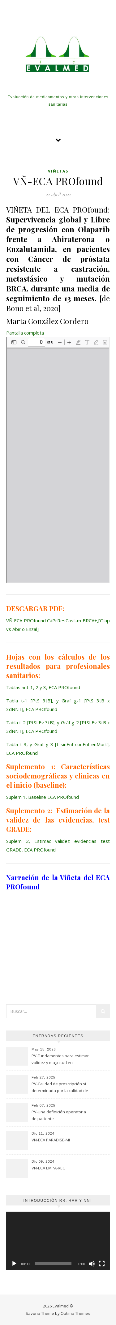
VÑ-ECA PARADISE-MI (51, 1140)
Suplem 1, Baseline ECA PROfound (42, 797)
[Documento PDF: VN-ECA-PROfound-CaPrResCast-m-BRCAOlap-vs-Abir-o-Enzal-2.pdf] (58, 460)
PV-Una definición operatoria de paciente (59, 1115)
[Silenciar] (92, 1264)
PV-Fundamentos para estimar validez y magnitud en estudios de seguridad (60, 1060)
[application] (58, 1241)
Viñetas (58, 171)
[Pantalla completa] (102, 1264)
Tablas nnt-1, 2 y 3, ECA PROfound (43, 687)
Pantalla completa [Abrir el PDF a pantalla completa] (25, 333)
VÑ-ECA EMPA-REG (49, 1168)
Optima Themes (75, 1313)
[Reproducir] (14, 1264)
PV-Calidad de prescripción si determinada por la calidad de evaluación (60, 1088)
